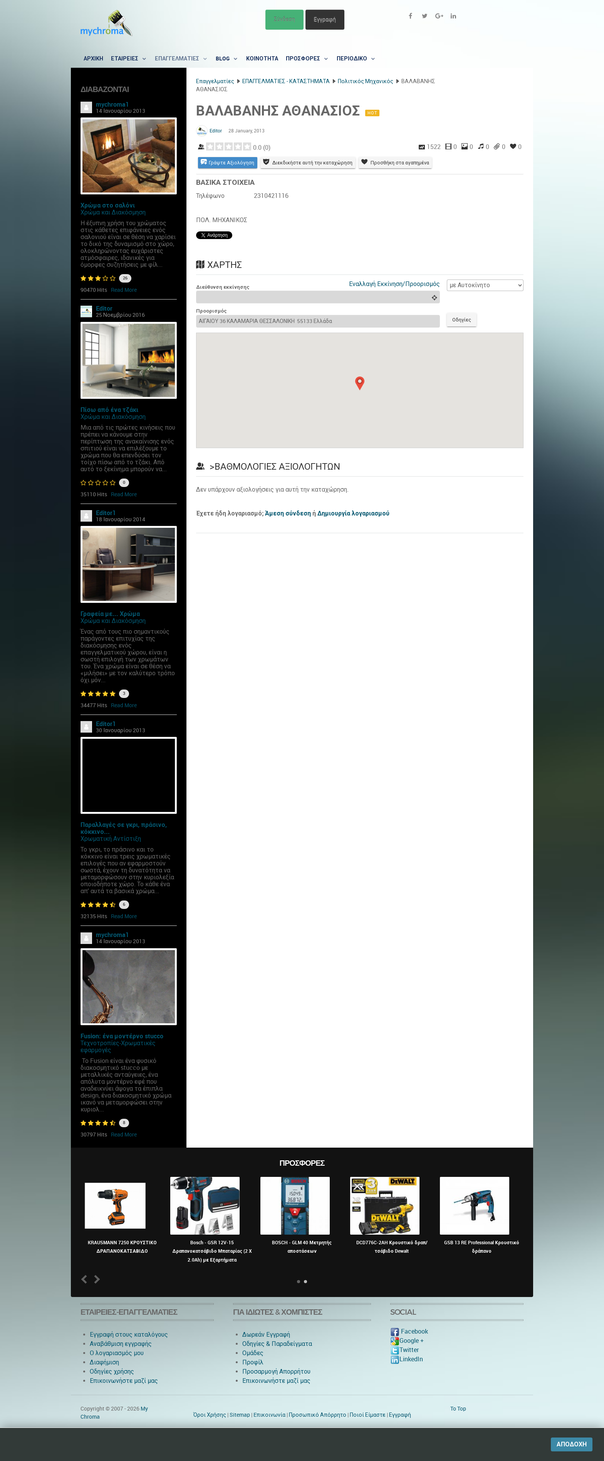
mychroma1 (112, 104)
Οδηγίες (462, 320)
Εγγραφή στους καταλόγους (129, 1334)
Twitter (404, 1350)
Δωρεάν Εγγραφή (266, 1334)
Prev (85, 1279)
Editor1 (106, 513)
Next (95, 1279)
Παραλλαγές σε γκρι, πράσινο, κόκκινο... (124, 828)
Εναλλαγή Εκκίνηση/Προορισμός (394, 284)
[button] (359, 384)
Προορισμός (211, 312)
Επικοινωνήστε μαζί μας (124, 1380)
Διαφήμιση (104, 1362)
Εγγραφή (325, 19)
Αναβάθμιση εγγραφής (121, 1343)
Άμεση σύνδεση (288, 514)
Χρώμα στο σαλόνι (108, 205)
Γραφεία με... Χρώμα (110, 614)
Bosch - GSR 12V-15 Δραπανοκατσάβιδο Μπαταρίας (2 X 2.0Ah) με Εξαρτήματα (212, 1251)
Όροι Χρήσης (209, 1414)
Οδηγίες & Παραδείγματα (277, 1343)
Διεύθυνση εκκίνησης (223, 287)
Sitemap (240, 1414)
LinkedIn (406, 1359)
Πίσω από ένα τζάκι (109, 409)
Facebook (409, 1331)
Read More (124, 289)
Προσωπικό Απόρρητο (317, 1414)
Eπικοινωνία (269, 1414)
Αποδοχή (572, 1444)
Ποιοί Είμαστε (368, 1414)
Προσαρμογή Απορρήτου (276, 1371)
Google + (407, 1340)
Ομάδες (252, 1353)
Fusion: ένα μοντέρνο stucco (122, 1036)
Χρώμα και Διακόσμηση (113, 212)
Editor (104, 308)
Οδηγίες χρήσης (112, 1371)
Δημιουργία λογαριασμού (353, 514)
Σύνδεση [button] (284, 19)
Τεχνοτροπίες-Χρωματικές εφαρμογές (118, 1046)
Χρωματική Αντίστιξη (111, 838)
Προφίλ (252, 1362)
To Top (458, 1408)
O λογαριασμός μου (117, 1353)
